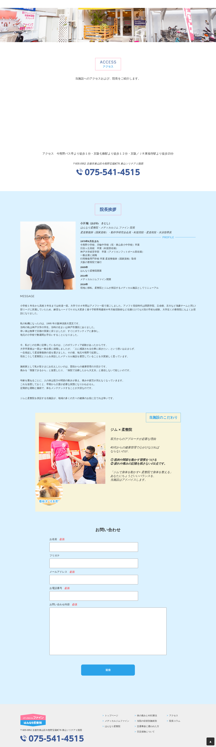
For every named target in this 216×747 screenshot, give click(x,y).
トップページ (111, 715)
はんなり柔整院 (112, 726)
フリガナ (54, 555)
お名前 (57, 539)
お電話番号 (59, 588)
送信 (108, 670)
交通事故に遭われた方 (148, 726)
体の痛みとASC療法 (147, 715)
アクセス (173, 715)
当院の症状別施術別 (147, 721)
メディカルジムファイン (117, 721)
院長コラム (174, 721)
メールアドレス (62, 571)
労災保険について (146, 731)
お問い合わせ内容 (63, 604)
